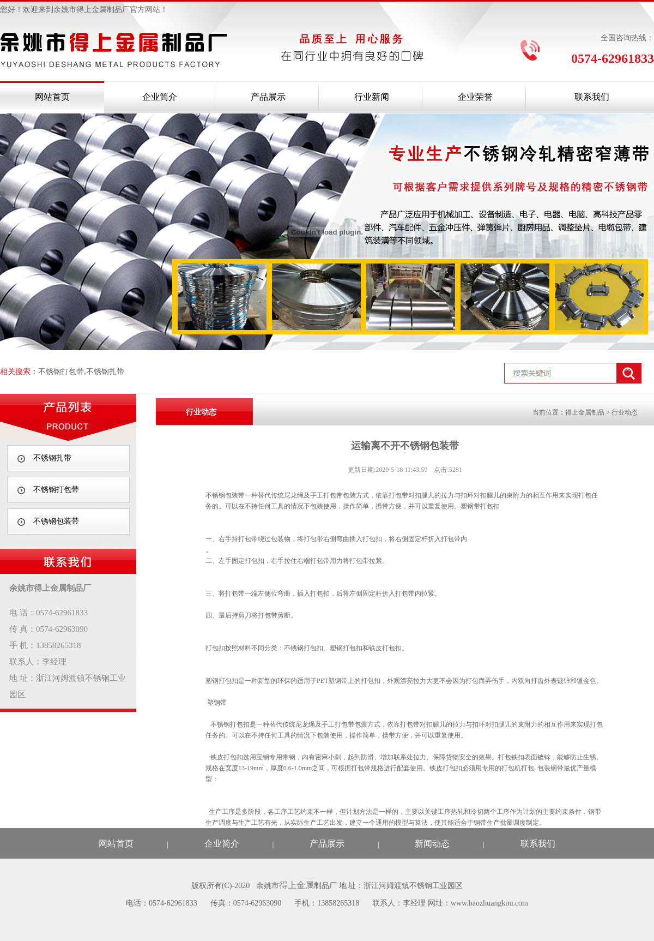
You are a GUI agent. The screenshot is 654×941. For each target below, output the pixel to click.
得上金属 (296, 885)
